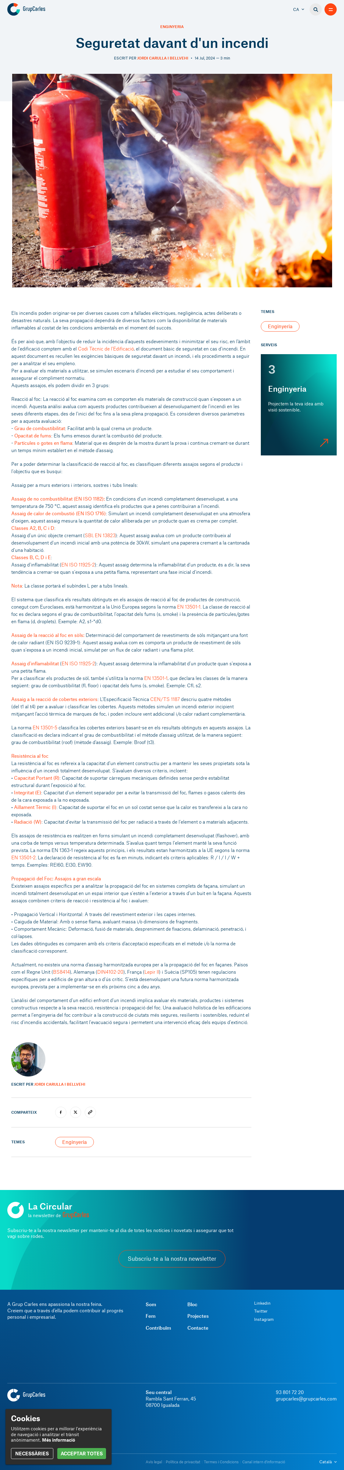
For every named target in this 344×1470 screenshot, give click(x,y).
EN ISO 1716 (90, 513)
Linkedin (262, 1303)
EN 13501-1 (188, 606)
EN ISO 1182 (88, 498)
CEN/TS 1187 (165, 699)
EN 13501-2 (23, 857)
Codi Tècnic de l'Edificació (106, 348)
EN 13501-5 (45, 727)
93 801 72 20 (290, 1392)
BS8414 (61, 972)
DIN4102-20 (110, 972)
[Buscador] (316, 9)
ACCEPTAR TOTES (82, 1453)
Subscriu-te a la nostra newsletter (172, 1258)
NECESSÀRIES (32, 1453)
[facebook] (60, 1112)
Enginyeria (172, 26)
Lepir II (151, 972)
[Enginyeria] (299, 404)
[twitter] (75, 1112)
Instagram (264, 1319)
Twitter (261, 1311)
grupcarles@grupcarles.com (306, 1398)
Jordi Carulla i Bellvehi (162, 58)
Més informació (58, 1440)
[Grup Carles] (37, 9)
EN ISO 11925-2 (78, 564)
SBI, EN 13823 (100, 535)
